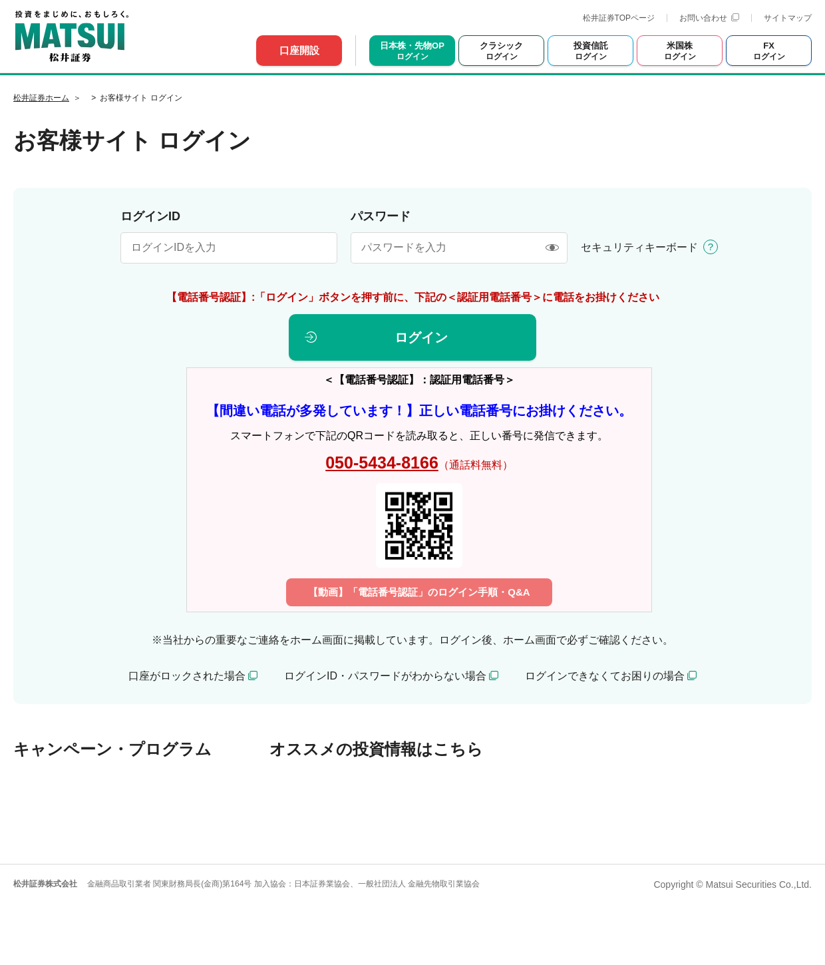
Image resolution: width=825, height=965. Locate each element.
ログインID (150, 216)
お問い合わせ (709, 18)
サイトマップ (788, 18)
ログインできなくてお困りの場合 (605, 675)
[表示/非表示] (552, 248)
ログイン (421, 337)
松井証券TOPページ (619, 18)
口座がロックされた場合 (187, 675)
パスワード (381, 216)
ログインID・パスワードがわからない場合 (385, 675)
